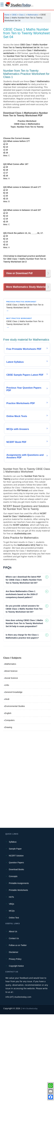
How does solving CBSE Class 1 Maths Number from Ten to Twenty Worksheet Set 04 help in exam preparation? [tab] (24, 731)
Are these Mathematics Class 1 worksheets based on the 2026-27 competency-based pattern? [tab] (22, 702)
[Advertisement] (27, 53)
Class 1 (22, 15)
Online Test (14, 1025)
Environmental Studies (15, 814)
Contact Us (14, 1046)
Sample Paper (15, 956)
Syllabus (13, 949)
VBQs (11, 1011)
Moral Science (11, 779)
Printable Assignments (19, 991)
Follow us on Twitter (18, 1053)
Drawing (8, 835)
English (8, 821)
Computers (10, 828)
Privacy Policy (15, 1067)
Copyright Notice (16, 1073)
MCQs (12, 1018)
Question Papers (16, 970)
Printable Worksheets (18, 998)
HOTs (11, 1005)
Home (7, 15)
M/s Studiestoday (30, 1116)
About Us (13, 1039)
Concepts (13, 984)
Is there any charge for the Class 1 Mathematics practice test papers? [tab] (22, 744)
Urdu (7, 793)
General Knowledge (13, 800)
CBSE (14, 15)
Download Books (16, 977)
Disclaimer (13, 1060)
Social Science (11, 786)
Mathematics (33, 15)
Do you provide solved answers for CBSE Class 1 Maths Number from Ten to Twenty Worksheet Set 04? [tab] (24, 716)
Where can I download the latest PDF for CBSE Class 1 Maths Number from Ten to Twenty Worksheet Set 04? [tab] (24, 687)
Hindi (7, 807)
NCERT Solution (16, 963)
